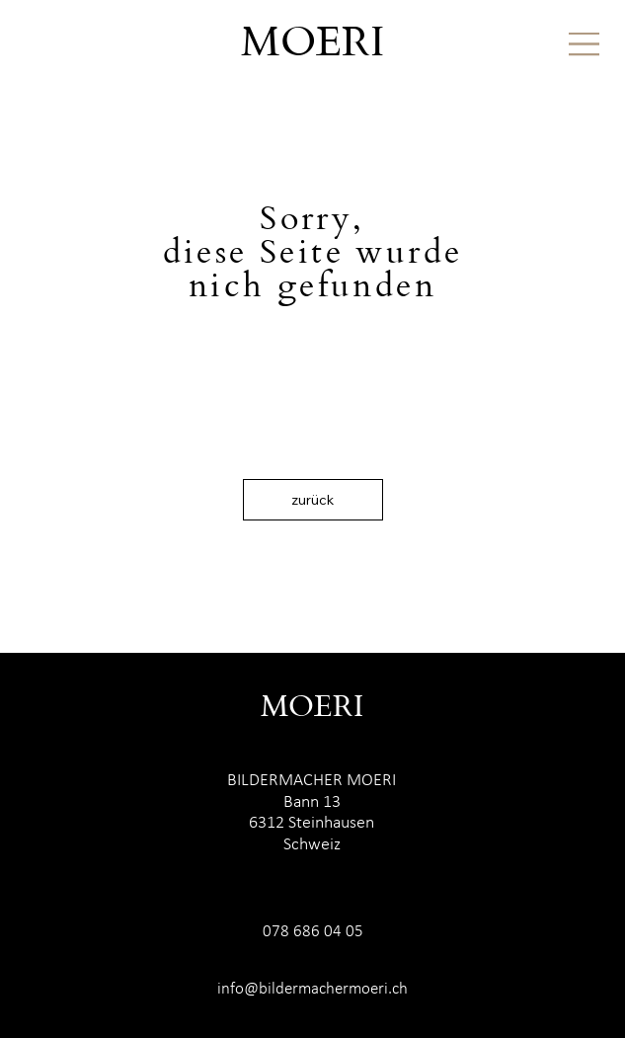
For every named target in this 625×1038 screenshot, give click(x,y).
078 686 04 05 (313, 931)
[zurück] (313, 499)
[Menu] (584, 44)
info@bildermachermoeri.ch (312, 989)
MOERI (312, 44)
